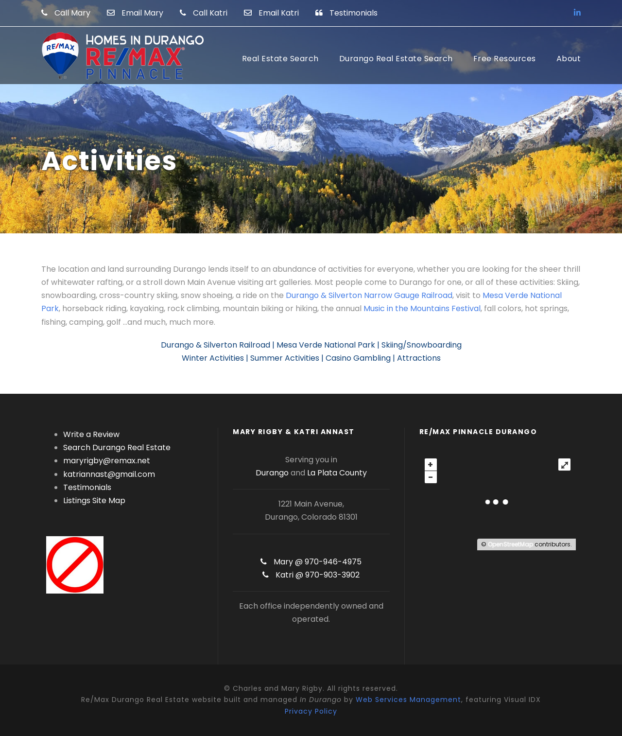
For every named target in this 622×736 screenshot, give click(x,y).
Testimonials (346, 12)
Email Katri (271, 12)
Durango (272, 472)
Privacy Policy (311, 711)
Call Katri (203, 12)
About (568, 58)
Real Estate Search (280, 58)
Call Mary (65, 12)
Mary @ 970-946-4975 (311, 561)
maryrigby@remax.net (106, 460)
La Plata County (337, 472)
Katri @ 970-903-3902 (311, 574)
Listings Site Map (94, 500)
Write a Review (91, 434)
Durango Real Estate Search (396, 58)
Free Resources (504, 58)
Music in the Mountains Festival (422, 308)
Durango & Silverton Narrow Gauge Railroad (369, 295)
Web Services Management (408, 699)
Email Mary (135, 12)
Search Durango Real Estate (117, 447)
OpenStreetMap (510, 544)
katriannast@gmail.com (109, 474)
